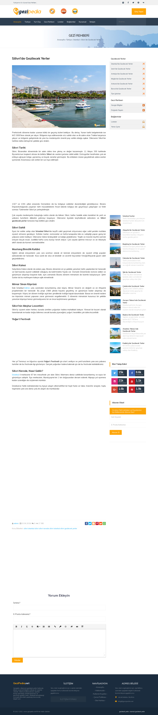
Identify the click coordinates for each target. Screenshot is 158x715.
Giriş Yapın (138, 11)
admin (16, 523)
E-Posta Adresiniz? (21, 614)
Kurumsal (82, 22)
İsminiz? (16, 603)
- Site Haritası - (100, 700)
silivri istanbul (54, 528)
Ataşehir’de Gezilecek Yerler (134, 230)
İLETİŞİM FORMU (68, 699)
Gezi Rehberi (49, 22)
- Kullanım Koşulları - (100, 694)
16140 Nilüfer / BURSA (126, 697)
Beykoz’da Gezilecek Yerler (133, 315)
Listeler (61, 22)
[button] (16, 626)
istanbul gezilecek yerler (137, 711)
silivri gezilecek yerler (68, 528)
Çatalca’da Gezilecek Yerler (133, 286)
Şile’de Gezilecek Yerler (132, 272)
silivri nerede (44, 528)
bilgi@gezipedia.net (125, 701)
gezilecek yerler (124, 711)
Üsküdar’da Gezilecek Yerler (134, 258)
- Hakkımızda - (100, 690)
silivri (26, 528)
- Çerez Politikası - (100, 697)
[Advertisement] (59, 182)
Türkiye (28, 22)
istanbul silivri (33, 528)
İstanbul (15, 374)
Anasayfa (17, 22)
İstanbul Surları (129, 216)
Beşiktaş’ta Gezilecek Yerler (134, 244)
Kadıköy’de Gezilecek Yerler (133, 343)
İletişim (92, 22)
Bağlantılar (71, 22)
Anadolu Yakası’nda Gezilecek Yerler (130, 330)
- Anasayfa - (100, 687)
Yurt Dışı (37, 22)
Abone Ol (115, 432)
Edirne (27, 288)
